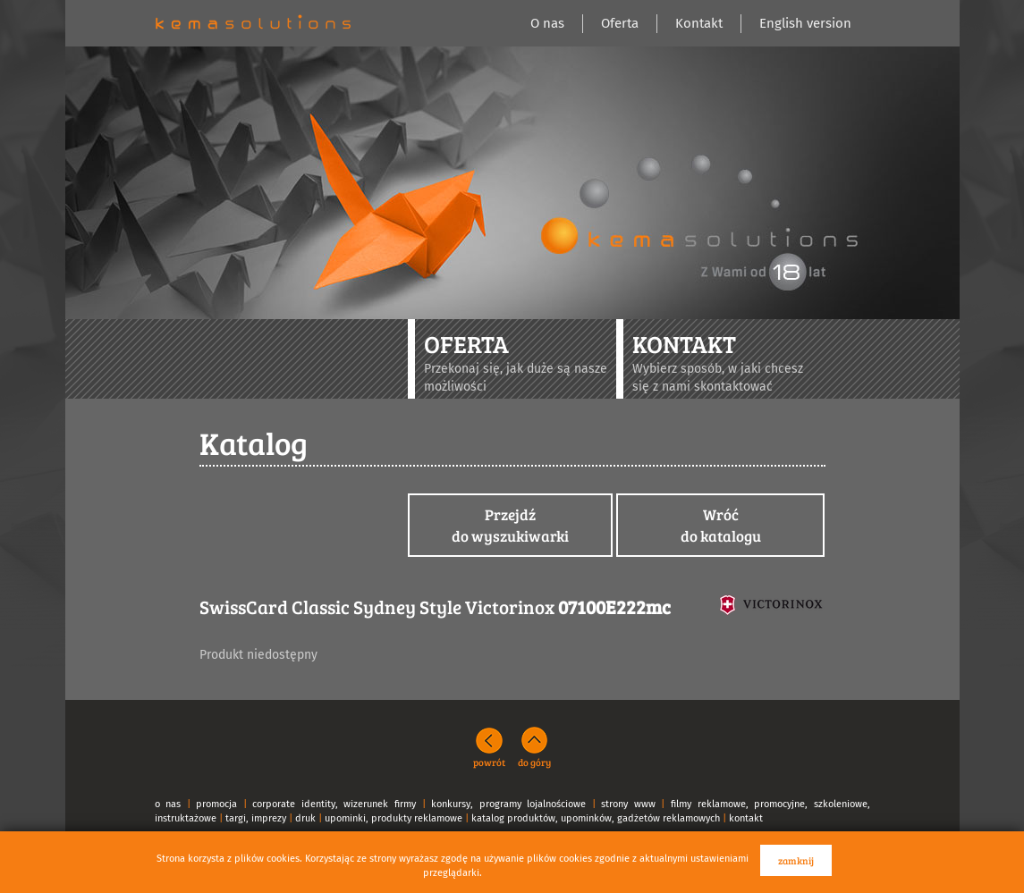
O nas (547, 23)
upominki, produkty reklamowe (393, 818)
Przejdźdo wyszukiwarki (510, 525)
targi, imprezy (255, 818)
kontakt (746, 818)
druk (305, 818)
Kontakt (699, 23)
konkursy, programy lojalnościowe (508, 804)
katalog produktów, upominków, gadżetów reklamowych (595, 818)
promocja (216, 804)
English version (805, 23)
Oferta (620, 23)
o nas (168, 804)
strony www (628, 804)
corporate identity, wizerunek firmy (334, 804)
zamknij (796, 860)
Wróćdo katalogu (721, 525)
